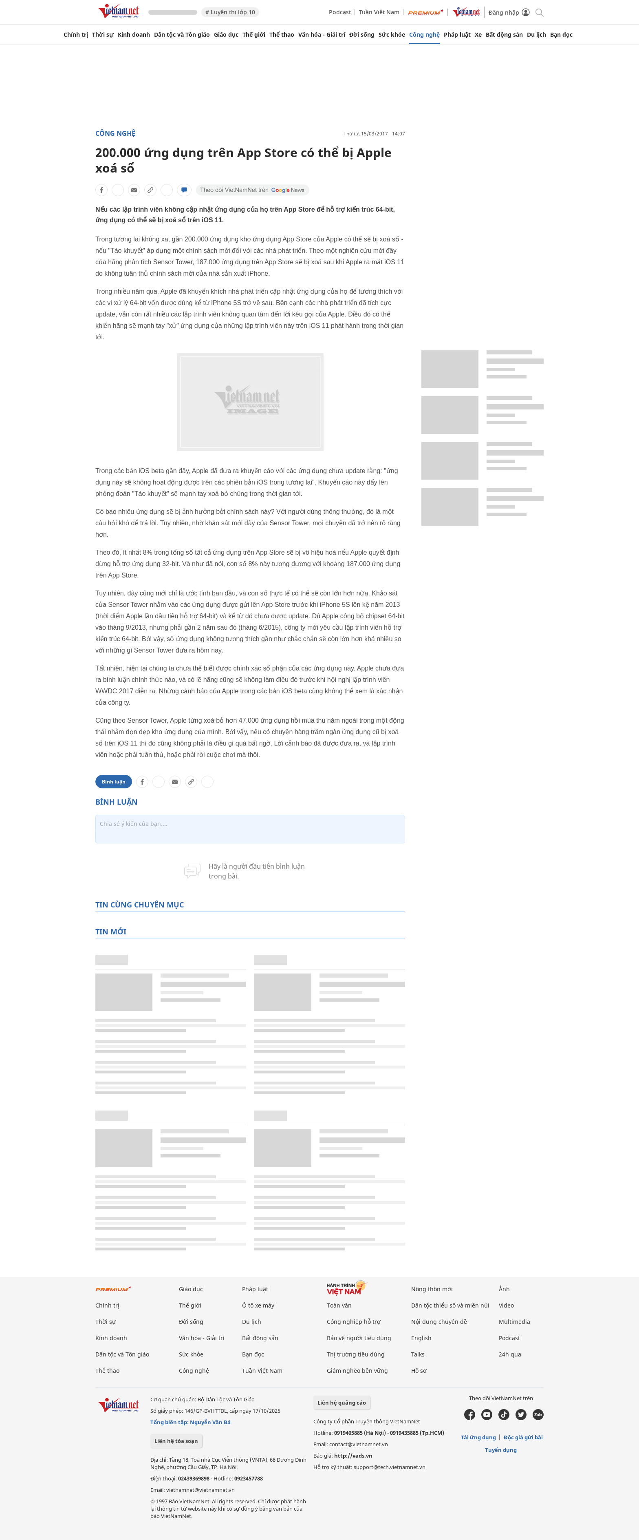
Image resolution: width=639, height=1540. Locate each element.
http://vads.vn (353, 1455)
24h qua (510, 1354)
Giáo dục (226, 35)
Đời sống (362, 35)
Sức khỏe (392, 35)
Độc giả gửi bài (523, 1437)
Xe (478, 35)
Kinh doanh (134, 35)
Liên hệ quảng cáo (341, 1402)
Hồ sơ (419, 1370)
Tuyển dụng (501, 1450)
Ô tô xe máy (258, 1305)
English (421, 1338)
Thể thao (281, 35)
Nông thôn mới (432, 1289)
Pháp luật (457, 35)
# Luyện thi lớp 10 (230, 12)
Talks (418, 1354)
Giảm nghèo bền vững (357, 1370)
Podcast (340, 12)
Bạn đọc (561, 35)
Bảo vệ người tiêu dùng (359, 1338)
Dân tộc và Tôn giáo (182, 35)
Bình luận (114, 781)
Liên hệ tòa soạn (176, 1441)
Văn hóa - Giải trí (321, 35)
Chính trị (76, 35)
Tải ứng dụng (478, 1437)
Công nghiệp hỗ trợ (354, 1321)
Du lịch (536, 35)
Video (506, 1305)
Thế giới (253, 35)
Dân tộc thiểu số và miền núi (450, 1305)
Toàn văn (339, 1305)
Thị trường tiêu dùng (356, 1354)
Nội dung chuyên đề (439, 1321)
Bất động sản (504, 35)
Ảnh (504, 1289)
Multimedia (514, 1321)
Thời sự (103, 35)
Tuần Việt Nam (379, 12)
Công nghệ (424, 35)
